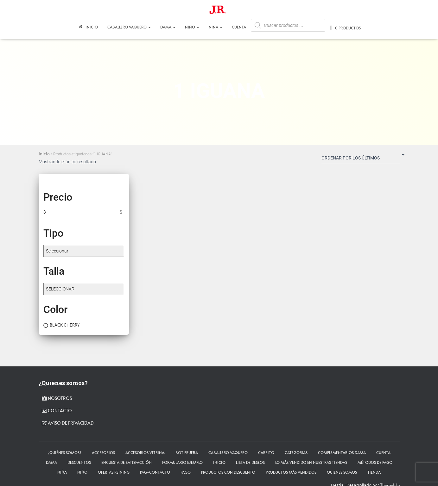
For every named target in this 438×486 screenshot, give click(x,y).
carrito (266, 452)
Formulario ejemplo (182, 462)
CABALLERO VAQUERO (129, 26)
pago (186, 472)
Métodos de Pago (375, 462)
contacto (57, 411)
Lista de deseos (250, 462)
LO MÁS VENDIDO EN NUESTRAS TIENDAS (311, 462)
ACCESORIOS (103, 452)
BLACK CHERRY (65, 325)
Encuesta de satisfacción (126, 462)
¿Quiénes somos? (64, 452)
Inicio (87, 27)
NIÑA (215, 26)
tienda (374, 472)
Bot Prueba (186, 452)
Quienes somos (342, 472)
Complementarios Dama (342, 452)
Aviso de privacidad (68, 423)
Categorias (296, 452)
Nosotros (57, 398)
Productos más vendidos (291, 472)
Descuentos (79, 462)
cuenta (383, 452)
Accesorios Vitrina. (145, 452)
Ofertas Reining (114, 472)
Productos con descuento (228, 472)
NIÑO (192, 26)
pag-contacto (155, 472)
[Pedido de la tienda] (360, 159)
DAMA (167, 26)
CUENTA (239, 26)
